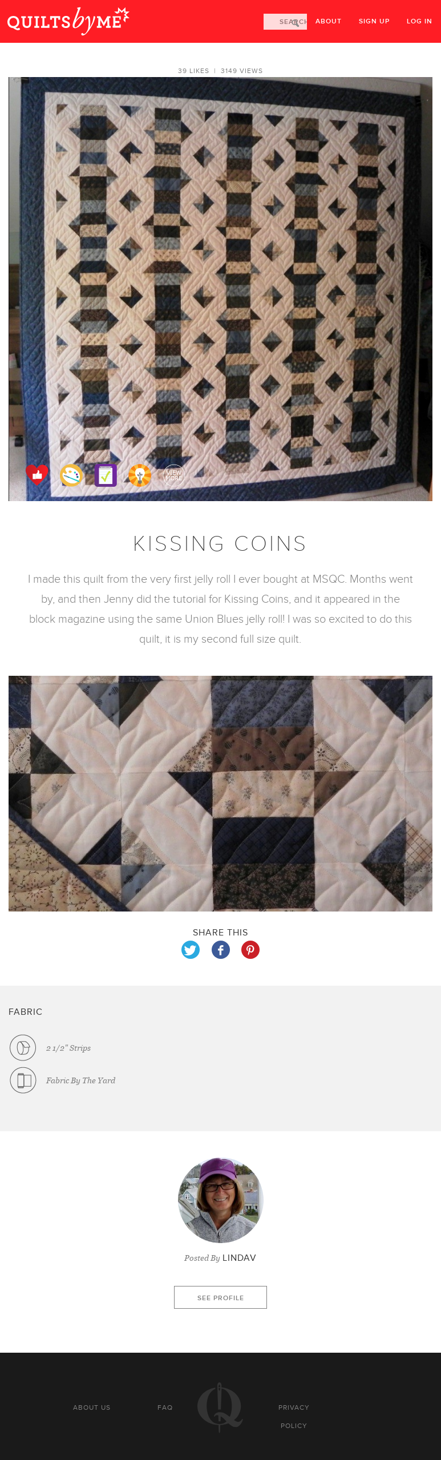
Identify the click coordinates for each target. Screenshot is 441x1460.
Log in (419, 21)
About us (92, 1407)
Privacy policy (294, 1416)
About (328, 21)
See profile (220, 1298)
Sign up (374, 21)
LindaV (239, 1258)
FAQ (165, 1407)
